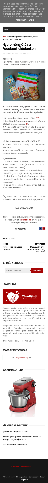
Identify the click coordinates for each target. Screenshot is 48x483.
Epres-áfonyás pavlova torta (15, 431)
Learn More (20, 20)
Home (5, 36)
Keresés (37, 270)
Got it (31, 20)
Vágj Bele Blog (21, 357)
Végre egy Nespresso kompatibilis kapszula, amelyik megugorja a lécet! (22, 438)
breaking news (15, 36)
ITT (37, 118)
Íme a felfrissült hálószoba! (15, 444)
